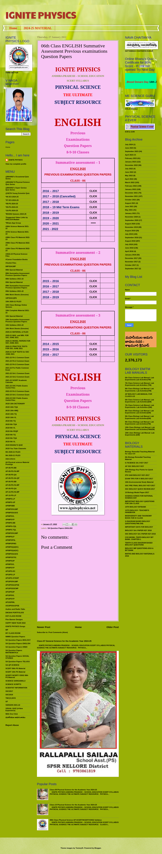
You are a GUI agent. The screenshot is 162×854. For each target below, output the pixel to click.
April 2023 (129, 155)
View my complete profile (16, 164)
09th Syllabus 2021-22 (15, 291)
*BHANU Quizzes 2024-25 (16, 214)
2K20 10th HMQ (12, 410)
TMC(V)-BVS (11, 698)
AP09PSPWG (11, 543)
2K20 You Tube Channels (16, 448)
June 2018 (129, 248)
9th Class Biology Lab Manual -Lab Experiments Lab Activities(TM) (139, 423)
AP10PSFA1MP (12, 581)
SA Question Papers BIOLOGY (18, 640)
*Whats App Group (13, 223)
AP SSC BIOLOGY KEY (134, 466)
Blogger (98, 848)
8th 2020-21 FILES (13, 452)
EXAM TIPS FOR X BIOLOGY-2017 (139, 479)
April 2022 (129, 179)
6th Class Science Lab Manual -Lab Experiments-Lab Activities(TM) (139, 379)
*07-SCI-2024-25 (12, 200)
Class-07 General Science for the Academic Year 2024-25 (64, 641)
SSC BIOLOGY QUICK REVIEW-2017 (140, 489)
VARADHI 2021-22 (13, 705)
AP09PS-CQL (11, 526)
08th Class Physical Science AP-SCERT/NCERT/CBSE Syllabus (76, 820)
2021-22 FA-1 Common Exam (17, 357)
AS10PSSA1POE (12, 606)
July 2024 (129, 144)
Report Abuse (12, 725)
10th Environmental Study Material (139, 482)
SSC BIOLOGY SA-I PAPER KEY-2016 (140, 534)
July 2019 (129, 234)
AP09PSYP (10, 568)
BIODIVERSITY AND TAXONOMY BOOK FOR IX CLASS (138, 517)
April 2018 (129, 251)
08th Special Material (14, 270)
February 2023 (131, 158)
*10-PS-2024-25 (12, 210)
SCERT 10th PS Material (15, 672)
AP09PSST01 (11, 557)
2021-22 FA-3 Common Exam (17, 364)
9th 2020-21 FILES (13, 455)
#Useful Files (11, 263)
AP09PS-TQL (11, 530)
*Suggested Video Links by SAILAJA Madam (17, 218)
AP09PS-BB (10, 523)
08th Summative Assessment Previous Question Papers (17, 274)
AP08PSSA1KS (12, 513)
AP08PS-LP (10, 499)
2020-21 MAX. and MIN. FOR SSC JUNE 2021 (17, 336)
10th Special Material (14, 316)
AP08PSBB (10, 506)
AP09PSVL (10, 564)
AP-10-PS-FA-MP (12, 492)
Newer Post (43, 627)
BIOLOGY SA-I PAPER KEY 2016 (138, 530)
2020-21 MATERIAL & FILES (17, 332)
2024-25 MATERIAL (38, 28)
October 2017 (130, 265)
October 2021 (130, 200)
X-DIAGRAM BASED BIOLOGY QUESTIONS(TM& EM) (137, 522)
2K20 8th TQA (11, 424)
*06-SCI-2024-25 (12, 197)
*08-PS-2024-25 (12, 204)
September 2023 (131, 151)
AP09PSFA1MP (12, 533)
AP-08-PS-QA (11, 475)
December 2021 (131, 193)
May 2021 (129, 210)
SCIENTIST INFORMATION (16, 688)
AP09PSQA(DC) (12, 547)
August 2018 (130, 241)
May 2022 (129, 175)
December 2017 (131, 258)
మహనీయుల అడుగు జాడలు (15, 717)
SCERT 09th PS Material (15, 668)
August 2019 (130, 231)
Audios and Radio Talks (15, 609)
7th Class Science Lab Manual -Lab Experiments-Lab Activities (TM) (139, 384)
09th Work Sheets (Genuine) (17, 295)
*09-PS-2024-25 (12, 207)
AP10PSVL (10, 595)
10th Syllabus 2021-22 (15, 325)
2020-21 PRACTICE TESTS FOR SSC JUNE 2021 (16, 347)
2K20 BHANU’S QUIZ (14, 445)
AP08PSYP (10, 519)
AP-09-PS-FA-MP (12, 485)
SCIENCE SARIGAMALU (15, 681)
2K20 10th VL (11, 417)
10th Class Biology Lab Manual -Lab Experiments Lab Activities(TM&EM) (140, 428)
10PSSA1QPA (11, 298)
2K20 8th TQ (11, 421)
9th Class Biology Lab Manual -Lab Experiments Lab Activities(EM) (139, 417)
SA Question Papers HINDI (16, 647)
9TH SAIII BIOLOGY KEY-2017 (137, 475)
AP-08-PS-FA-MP (12, 471)
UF (7, 701)
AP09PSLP (10, 537)
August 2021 (130, 203)
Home (13, 28)
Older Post (112, 627)
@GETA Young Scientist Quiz (18, 193)
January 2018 (130, 255)
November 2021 (131, 196)
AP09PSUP (10, 561)
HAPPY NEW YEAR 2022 (16, 623)
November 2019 (131, 227)
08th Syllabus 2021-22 (15, 279)
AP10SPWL (10, 602)
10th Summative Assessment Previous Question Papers (17, 321)
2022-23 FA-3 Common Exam (17, 391)
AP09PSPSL (11, 540)
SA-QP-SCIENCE (12, 665)
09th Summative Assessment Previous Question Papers (17, 287)
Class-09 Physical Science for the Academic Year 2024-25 (73, 790)
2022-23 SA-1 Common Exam (17, 395)
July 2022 (129, 169)
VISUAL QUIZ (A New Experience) (14, 709)
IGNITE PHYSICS (41, 14)
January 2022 (130, 189)
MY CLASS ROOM (13, 633)
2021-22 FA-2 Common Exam (17, 361)
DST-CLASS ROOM (13, 616)
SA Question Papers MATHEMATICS (14, 651)
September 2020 (131, 220)
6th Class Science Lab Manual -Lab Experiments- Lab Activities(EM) (139, 401)
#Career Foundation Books (17, 259)
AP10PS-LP (10, 575)
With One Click (12, 714)
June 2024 (129, 148)
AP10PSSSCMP (12, 588)
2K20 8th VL (10, 428)
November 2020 (131, 217)
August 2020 (130, 224)
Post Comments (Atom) (58, 632)
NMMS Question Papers (15, 637)
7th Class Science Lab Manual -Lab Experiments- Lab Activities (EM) (139, 406)
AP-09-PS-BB (11, 482)
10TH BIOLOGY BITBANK (135, 507)
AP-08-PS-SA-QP (12, 478)
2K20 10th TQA (12, 407)
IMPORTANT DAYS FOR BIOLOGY (139, 527)
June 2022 (129, 172)
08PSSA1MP (11, 266)
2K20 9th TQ (11, 435)
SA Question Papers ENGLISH (60, 528)
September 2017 (131, 269)
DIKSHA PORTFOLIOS (15, 613)
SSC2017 (9, 691)
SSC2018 (9, 695)
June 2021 (129, 206)
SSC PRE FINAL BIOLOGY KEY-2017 (140, 485)
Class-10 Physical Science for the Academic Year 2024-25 (73, 805)
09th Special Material (14, 282)
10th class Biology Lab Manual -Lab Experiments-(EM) (139, 434)
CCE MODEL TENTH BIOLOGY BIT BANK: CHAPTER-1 (139, 538)
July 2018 (129, 244)
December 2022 (131, 165)
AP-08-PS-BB (11, 468)
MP (7, 630)
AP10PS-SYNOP (12, 578)
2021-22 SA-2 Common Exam (17, 377)
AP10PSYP (10, 599)
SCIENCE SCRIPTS (13, 684)
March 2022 (129, 182)
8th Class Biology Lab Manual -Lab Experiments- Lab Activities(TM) (139, 390)
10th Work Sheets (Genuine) (17, 328)
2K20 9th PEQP (12, 431)
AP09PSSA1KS (12, 554)
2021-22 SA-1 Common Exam (17, 373)
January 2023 (130, 162)
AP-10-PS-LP (11, 495)
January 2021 (130, 213)
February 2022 (131, 186)
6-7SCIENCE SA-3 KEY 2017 (136, 463)
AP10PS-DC (10, 571)
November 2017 (131, 262)
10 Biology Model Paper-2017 (137, 492)
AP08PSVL (10, 516)
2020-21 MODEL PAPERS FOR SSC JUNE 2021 (18, 342)
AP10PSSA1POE (12, 585)
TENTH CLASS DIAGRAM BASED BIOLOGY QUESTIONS (139, 544)
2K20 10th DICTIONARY (15, 404)
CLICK (93, 191)
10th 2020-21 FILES (13, 301)
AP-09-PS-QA (11, 488)
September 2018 (131, 237)
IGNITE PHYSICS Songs (15, 626)
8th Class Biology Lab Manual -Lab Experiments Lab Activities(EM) (139, 412)
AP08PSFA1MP (12, 509)
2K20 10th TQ (11, 414)
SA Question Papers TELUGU (18, 661)
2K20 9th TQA (11, 438)
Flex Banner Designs (14, 619)
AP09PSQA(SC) (12, 550)
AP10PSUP (10, 592)
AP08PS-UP (10, 502)
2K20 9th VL (10, 442)
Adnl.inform (10, 459)
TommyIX (79, 848)
